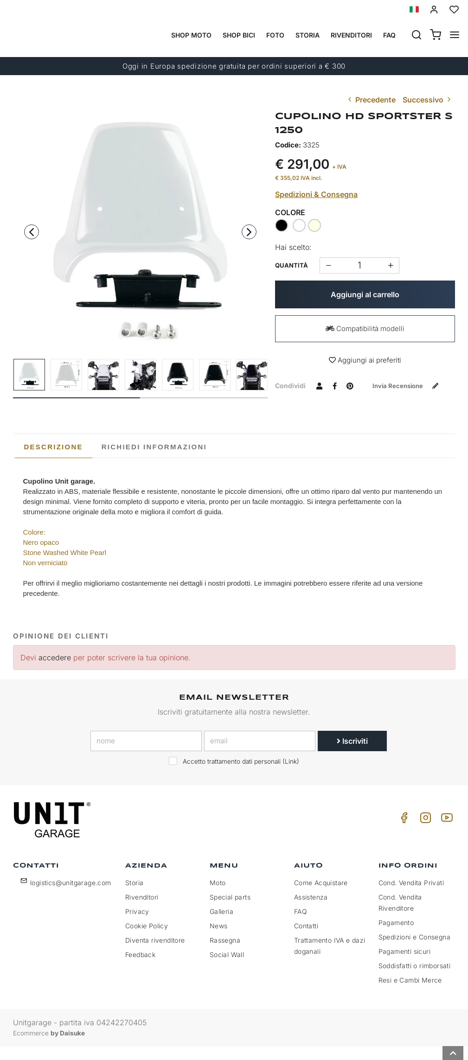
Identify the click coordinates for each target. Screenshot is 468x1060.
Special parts (230, 910)
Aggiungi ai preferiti (365, 360)
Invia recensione (321, 401)
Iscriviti (352, 755)
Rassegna (225, 954)
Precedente (371, 99)
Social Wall (227, 968)
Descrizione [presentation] (53, 460)
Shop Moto (191, 35)
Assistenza (311, 910)
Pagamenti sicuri (404, 965)
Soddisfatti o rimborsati (414, 979)
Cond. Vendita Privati (411, 896)
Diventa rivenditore (155, 954)
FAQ (300, 925)
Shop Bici (239, 35)
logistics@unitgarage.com (70, 896)
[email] (259, 755)
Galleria (221, 925)
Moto (218, 896)
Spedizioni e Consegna (414, 950)
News (219, 939)
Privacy (137, 925)
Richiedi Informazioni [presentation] (154, 460)
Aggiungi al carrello (365, 294)
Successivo (428, 99)
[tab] (53, 460)
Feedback (140, 968)
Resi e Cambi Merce (410, 993)
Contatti (306, 939)
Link (291, 775)
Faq (389, 35)
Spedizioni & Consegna (316, 194)
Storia (307, 35)
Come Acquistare (321, 896)
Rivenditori (351, 35)
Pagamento (396, 936)
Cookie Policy (146, 939)
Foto (275, 35)
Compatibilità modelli (365, 328)
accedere (54, 671)
